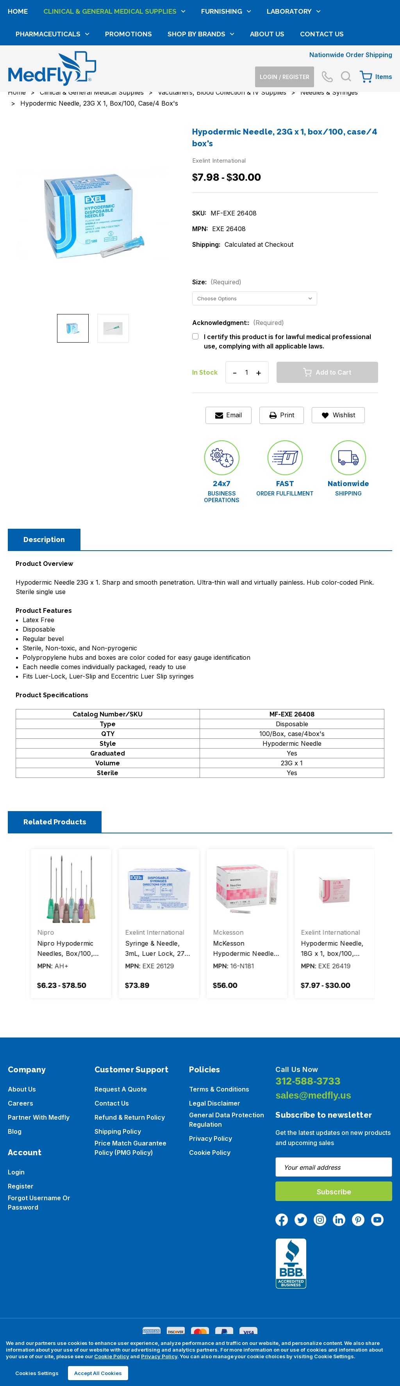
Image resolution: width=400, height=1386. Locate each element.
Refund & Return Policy (130, 1117)
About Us (267, 89)
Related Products (54, 822)
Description (44, 539)
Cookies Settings (37, 1373)
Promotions (128, 89)
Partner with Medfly (39, 1117)
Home (18, 66)
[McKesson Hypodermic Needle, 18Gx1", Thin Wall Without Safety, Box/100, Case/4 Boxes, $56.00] (332, 889)
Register (21, 1186)
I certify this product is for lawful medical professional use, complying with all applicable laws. (287, 341)
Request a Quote (121, 1089)
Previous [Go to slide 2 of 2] (10, 213)
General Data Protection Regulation (226, 1119)
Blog (14, 1131)
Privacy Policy (210, 1138)
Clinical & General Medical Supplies (114, 66)
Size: (216, 282)
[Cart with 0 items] (375, 35)
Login (16, 1172)
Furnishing (226, 66)
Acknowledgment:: (238, 323)
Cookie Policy (209, 1152)
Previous (21, 926)
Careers (20, 1103)
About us (22, 1089)
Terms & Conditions (219, 1089)
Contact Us (322, 89)
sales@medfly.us (313, 1095)
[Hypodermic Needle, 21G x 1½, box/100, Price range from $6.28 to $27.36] (69, 889)
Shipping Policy (118, 1131)
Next (378, 926)
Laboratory (294, 66)
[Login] (284, 35)
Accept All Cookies (98, 1373)
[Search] (346, 35)
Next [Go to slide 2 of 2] (176, 213)
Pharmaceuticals (52, 89)
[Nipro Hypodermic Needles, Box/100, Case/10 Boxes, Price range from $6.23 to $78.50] (157, 889)
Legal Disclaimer (214, 1103)
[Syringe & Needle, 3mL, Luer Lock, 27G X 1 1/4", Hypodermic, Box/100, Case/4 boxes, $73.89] (245, 889)
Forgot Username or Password (39, 1202)
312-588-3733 (308, 1081)
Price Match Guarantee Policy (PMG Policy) (130, 1147)
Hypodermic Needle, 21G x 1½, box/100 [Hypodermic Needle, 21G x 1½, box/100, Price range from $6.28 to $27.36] (66, 948)
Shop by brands (201, 89)
